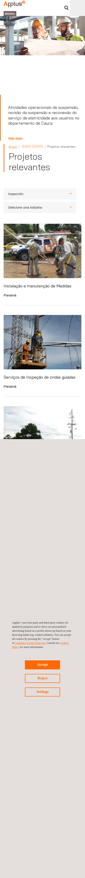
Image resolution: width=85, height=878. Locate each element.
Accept (42, 664)
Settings (42, 692)
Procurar (66, 8)
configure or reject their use (30, 643)
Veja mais (15, 138)
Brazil (13, 146)
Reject (43, 678)
